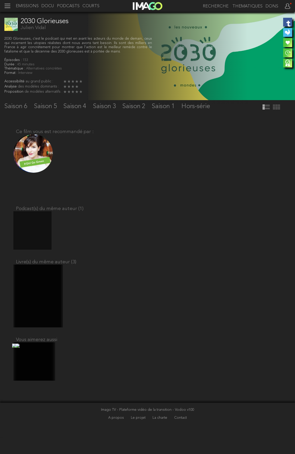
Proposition (14, 91)
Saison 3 (105, 106)
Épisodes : (13, 60)
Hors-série (195, 106)
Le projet (139, 434)
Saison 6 (16, 106)
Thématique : (15, 68)
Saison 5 (46, 106)
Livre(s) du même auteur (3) (46, 269)
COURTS (90, 6)
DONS (272, 6)
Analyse (11, 86)
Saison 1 (164, 106)
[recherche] (215, 6)
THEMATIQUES (247, 6)
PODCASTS (68, 6)
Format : (11, 73)
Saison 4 (75, 106)
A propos (116, 434)
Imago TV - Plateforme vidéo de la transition (137, 426)
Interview (25, 73)
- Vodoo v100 (183, 426)
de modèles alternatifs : (43, 91)
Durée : (10, 64)
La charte (160, 434)
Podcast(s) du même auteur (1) (49, 211)
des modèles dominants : (38, 86)
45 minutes (26, 64)
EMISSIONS (27, 6)
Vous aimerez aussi (36, 351)
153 (25, 60)
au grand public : (39, 81)
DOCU (47, 6)
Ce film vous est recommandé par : (55, 131)
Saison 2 (134, 106)
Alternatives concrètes (44, 68)
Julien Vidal (33, 27)
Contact (180, 434)
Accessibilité (15, 81)
